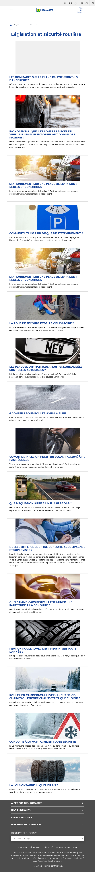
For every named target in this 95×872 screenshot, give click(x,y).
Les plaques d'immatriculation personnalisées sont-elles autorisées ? (45, 368)
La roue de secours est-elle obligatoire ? (41, 323)
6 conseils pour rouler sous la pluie (38, 413)
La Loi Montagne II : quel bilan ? (33, 785)
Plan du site (22, 847)
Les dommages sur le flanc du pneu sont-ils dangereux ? (43, 78)
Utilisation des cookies (39, 847)
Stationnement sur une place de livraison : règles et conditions (43, 185)
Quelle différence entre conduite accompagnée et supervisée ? (47, 548)
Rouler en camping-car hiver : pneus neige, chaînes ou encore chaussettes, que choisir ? (44, 697)
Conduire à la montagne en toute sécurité (42, 741)
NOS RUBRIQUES (47, 810)
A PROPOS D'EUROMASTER (47, 803)
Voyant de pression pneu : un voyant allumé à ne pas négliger (47, 458)
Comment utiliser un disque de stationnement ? (46, 233)
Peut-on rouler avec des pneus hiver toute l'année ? (43, 650)
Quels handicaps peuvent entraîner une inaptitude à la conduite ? (40, 604)
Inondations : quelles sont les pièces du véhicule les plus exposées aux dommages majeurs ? (42, 134)
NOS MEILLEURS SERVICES (47, 825)
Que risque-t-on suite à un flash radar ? (40, 503)
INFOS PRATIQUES (47, 817)
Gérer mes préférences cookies (64, 847)
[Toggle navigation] (11, 10)
